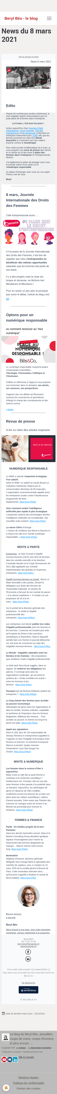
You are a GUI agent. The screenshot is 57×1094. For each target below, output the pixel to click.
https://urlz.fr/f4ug (29, 537)
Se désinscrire (28, 983)
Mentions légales (28, 1077)
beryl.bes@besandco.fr (28, 944)
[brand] (21, 18)
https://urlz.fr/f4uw (28, 694)
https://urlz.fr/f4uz (29, 723)
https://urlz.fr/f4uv (23, 684)
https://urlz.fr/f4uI (28, 878)
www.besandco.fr (28, 946)
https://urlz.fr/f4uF (19, 849)
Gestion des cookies (29, 1088)
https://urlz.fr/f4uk (21, 601)
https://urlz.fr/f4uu (42, 646)
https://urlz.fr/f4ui (25, 573)
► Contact (21, 1048)
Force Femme (26, 130)
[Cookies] (6, 1087)
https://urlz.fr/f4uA (22, 751)
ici (7, 298)
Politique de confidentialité (28, 1083)
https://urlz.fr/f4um (26, 617)
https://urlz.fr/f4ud (27, 502)
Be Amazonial (28, 133)
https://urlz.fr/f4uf (38, 521)
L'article (9, 409)
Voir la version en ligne (28, 57)
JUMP (35, 135)
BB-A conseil (26, 1057)
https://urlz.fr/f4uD (24, 810)
